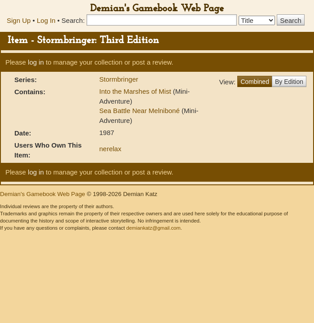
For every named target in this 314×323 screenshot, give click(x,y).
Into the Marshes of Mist (136, 91)
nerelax (110, 149)
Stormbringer (118, 79)
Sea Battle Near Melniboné (140, 110)
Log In (46, 20)
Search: (73, 20)
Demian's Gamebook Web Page (157, 9)
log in (36, 62)
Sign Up (19, 20)
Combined (254, 81)
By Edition (289, 81)
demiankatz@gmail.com (153, 228)
